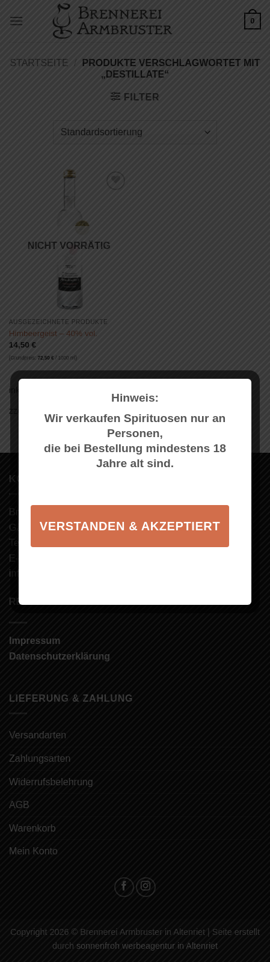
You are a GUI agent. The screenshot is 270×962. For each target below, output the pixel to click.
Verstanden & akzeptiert (130, 526)
